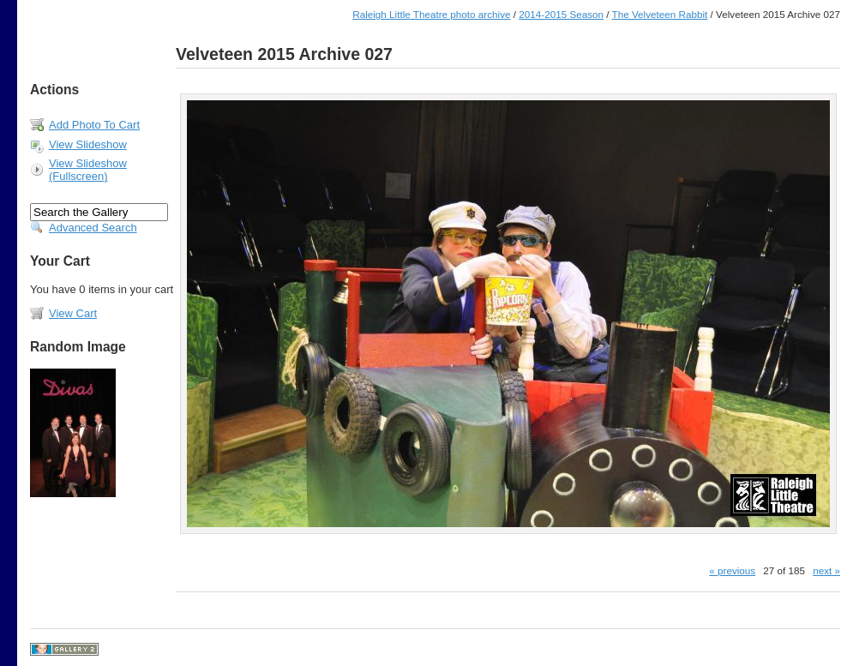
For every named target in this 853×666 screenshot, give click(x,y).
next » (826, 570)
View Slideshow (88, 144)
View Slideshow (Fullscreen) (88, 170)
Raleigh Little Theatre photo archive (431, 14)
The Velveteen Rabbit (660, 14)
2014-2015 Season (561, 14)
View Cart (73, 313)
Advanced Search (93, 227)
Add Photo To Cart (94, 124)
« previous (732, 570)
